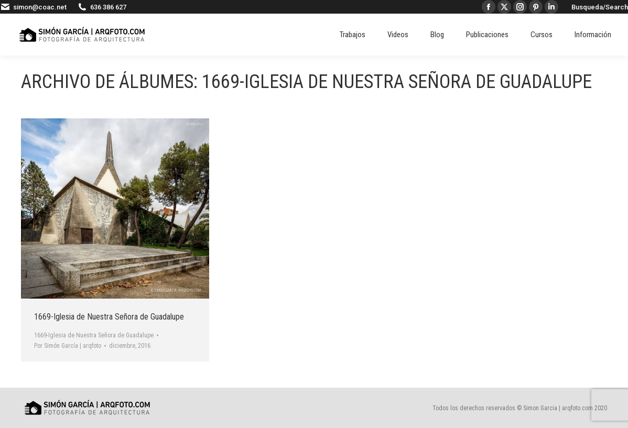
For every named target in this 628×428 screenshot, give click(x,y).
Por (67, 345)
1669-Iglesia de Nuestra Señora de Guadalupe (109, 317)
